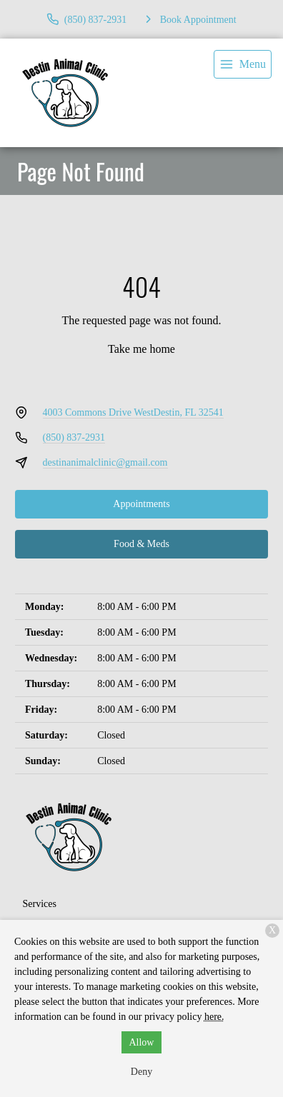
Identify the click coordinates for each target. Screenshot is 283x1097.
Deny (141, 1071)
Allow (141, 1042)
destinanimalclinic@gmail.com (105, 462)
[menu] (243, 64)
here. (214, 1016)
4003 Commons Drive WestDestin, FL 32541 (133, 412)
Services (39, 903)
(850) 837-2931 (74, 437)
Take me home (141, 349)
